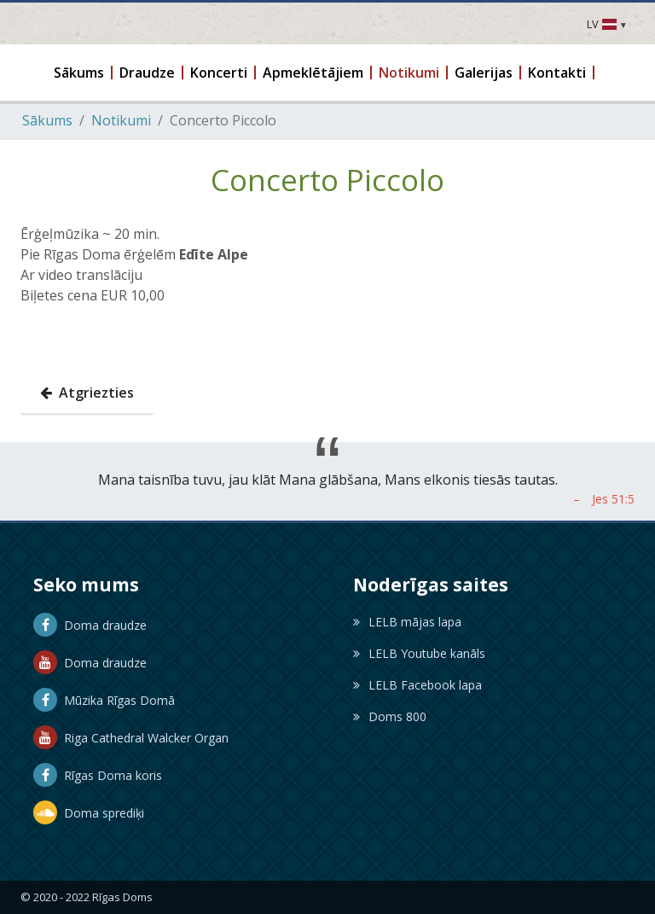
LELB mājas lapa (407, 622)
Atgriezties (87, 392)
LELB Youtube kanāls (419, 653)
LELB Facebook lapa (417, 685)
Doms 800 (389, 716)
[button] (80, 72)
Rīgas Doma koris (97, 775)
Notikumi (121, 120)
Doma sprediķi (88, 813)
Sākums (47, 120)
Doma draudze (90, 625)
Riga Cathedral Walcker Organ (131, 738)
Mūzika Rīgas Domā (104, 700)
